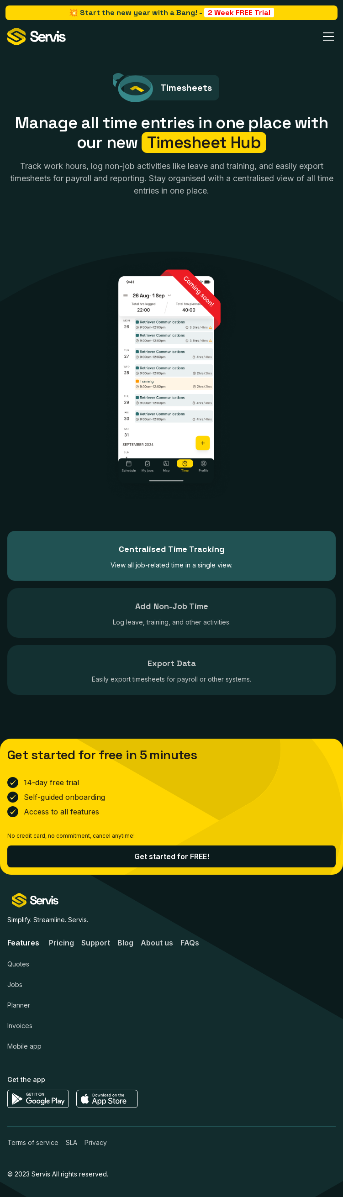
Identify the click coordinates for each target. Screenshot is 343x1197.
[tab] (171, 556)
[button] (326, 36)
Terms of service (32, 1147)
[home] (36, 36)
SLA (71, 1147)
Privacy (95, 1147)
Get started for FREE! (171, 861)
